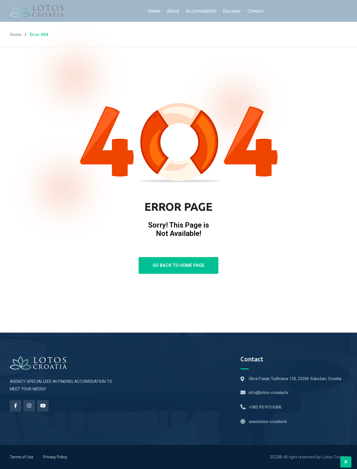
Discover (232, 10)
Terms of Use (21, 457)
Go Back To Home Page (178, 265)
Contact (255, 10)
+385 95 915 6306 (265, 407)
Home (154, 10)
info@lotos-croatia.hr (268, 392)
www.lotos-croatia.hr (268, 421)
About (173, 10)
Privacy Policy (55, 457)
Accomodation (201, 10)
